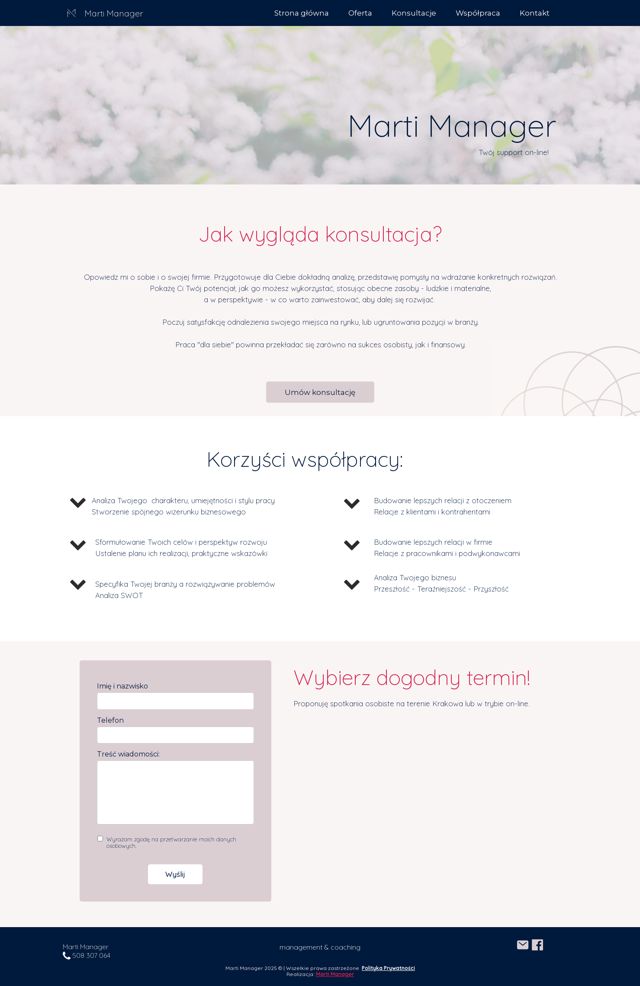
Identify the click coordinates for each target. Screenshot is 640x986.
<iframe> (424, 810)
